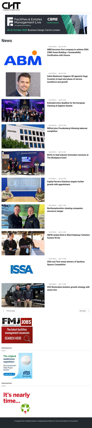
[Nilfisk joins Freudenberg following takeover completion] (23, 136)
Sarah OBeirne (52, 46)
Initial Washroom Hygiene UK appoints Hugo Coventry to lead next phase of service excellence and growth (67, 79)
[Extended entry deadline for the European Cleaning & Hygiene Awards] (23, 110)
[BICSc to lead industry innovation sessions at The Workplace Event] (23, 163)
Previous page (9, 311)
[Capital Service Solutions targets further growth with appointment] (23, 190)
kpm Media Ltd (49, 421)
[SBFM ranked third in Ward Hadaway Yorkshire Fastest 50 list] (23, 243)
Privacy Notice (73, 421)
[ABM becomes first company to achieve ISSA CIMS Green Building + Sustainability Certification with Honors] (23, 58)
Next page (84, 311)
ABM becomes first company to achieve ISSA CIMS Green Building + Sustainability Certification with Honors (68, 52)
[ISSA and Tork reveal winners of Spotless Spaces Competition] (23, 269)
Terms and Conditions (61, 421)
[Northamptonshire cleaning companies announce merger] (23, 216)
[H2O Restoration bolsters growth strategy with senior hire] (23, 295)
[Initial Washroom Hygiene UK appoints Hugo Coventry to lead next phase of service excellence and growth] (23, 84)
